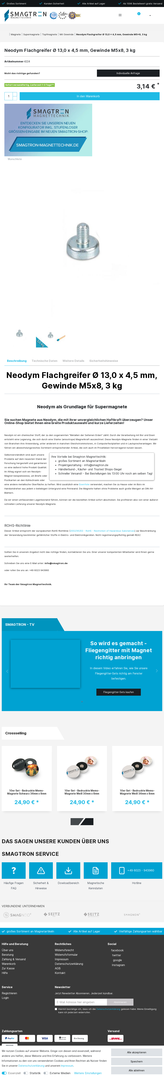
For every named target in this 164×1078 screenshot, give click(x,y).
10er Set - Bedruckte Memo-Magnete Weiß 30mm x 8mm (82, 792)
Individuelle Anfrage (128, 73)
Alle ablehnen (137, 1070)
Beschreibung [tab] (17, 361)
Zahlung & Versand (14, 959)
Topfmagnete (49, 34)
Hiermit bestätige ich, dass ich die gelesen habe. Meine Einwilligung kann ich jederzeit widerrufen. (107, 1011)
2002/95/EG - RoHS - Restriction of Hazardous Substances (102, 530)
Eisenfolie (84, 484)
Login (5, 997)
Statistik (35, 1073)
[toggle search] (129, 15)
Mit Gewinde (67, 34)
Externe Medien (60, 1073)
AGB (58, 968)
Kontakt (60, 973)
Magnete (16, 34)
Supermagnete (31, 34)
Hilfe (5, 973)
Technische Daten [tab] (44, 361)
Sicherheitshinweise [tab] (103, 361)
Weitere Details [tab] (73, 361)
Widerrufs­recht (64, 950)
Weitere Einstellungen (88, 1073)
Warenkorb (9, 964)
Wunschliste (13, 159)
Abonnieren (120, 1002)
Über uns (7, 950)
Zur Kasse (8, 968)
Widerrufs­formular (66, 954)
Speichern (137, 1061)
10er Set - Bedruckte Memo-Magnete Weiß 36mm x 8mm (137, 792)
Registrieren (9, 993)
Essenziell (14, 1073)
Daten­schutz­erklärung (31, 1065)
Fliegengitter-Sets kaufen (118, 692)
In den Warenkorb (114, 96)
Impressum (67, 1065)
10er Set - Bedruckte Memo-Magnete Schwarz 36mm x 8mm (26, 792)
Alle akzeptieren (136, 1052)
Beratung (8, 954)
